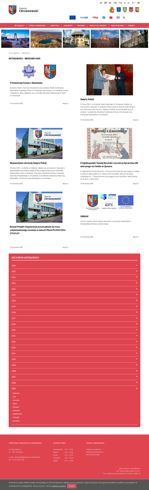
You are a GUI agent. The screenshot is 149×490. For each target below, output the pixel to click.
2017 (14, 318)
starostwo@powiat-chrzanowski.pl (27, 457)
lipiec (14, 403)
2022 (14, 289)
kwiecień (16, 393)
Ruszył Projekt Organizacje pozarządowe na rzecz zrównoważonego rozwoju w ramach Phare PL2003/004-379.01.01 (38, 230)
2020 (14, 301)
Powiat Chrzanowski (37, 25)
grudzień (16, 421)
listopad (15, 417)
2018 (14, 312)
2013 (14, 342)
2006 (14, 383)
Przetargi (80, 24)
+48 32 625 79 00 (17, 460)
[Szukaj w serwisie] (124, 18)
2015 (14, 330)
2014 (14, 336)
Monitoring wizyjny (93, 455)
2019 (14, 306)
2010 (14, 359)
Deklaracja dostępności (94, 452)
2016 (14, 324)
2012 (14, 348)
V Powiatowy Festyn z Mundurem (26, 83)
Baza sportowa (116, 24)
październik (17, 414)
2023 (14, 283)
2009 (14, 365)
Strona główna (14, 53)
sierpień (15, 407)
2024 (14, 277)
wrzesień (16, 410)
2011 (13, 353)
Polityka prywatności (93, 449)
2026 (14, 266)
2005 (14, 388)
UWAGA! (84, 216)
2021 (14, 295)
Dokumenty (68, 25)
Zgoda (72, 486)
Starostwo (54, 25)
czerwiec (16, 400)
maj (14, 396)
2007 (14, 377)
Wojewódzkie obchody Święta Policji (28, 163)
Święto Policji (87, 99)
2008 (14, 371)
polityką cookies (59, 486)
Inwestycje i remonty (98, 25)
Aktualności (19, 25)
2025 (14, 271)
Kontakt (131, 25)
